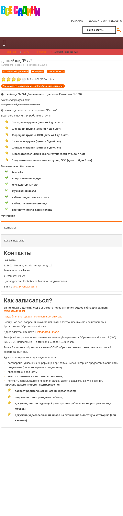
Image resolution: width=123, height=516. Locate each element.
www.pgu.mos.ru (14, 310)
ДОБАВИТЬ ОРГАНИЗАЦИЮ (105, 21)
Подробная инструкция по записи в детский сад (33, 316)
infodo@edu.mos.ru (48, 331)
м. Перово (37, 71)
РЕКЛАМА (77, 21)
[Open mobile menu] (4, 43)
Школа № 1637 (56, 71)
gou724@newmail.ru (25, 286)
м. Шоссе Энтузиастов (15, 71)
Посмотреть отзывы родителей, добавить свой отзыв (33, 86)
